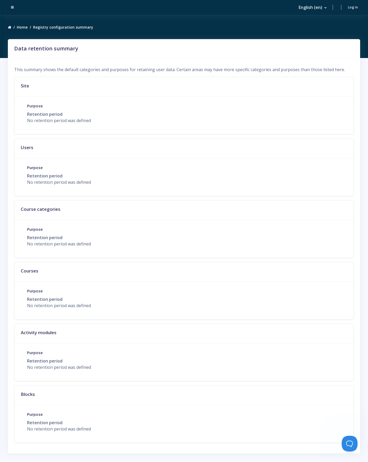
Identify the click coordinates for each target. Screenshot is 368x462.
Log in (353, 8)
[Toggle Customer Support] (349, 444)
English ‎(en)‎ (310, 8)
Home (22, 27)
